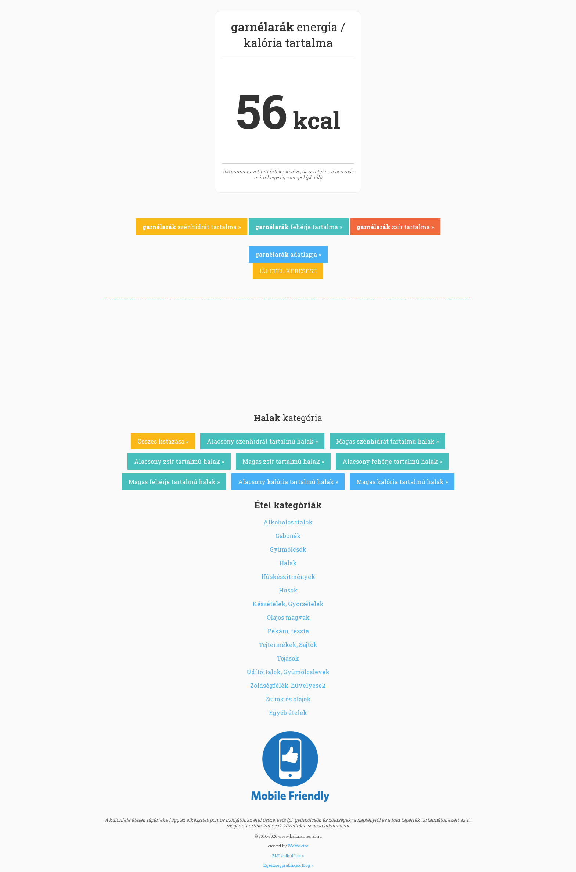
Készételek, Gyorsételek (288, 604)
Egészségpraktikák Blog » (288, 865)
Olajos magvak (288, 617)
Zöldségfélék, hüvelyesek (288, 685)
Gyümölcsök (288, 549)
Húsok (288, 590)
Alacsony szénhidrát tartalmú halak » (262, 441)
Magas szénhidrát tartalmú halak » (387, 441)
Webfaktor (298, 845)
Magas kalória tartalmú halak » (402, 481)
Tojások (288, 658)
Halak (288, 563)
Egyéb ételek (288, 712)
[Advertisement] (288, 353)
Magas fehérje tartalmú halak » (174, 481)
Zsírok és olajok (288, 699)
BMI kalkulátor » (288, 855)
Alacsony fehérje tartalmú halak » (392, 461)
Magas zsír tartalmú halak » (283, 461)
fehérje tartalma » (298, 227)
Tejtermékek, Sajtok (288, 644)
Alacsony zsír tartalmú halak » (179, 461)
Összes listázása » (162, 441)
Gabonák (288, 536)
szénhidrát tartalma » (192, 227)
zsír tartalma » (395, 227)
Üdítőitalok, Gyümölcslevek (288, 672)
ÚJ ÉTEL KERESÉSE (288, 271)
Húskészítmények (288, 576)
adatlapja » (288, 254)
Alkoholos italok (288, 522)
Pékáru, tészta (288, 631)
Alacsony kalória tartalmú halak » (288, 481)
